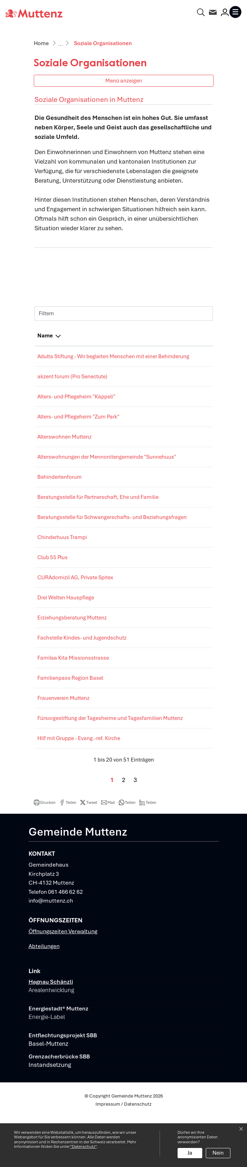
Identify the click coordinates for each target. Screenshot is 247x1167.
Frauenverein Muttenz (63, 740)
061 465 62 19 (171, 445)
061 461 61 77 (171, 514)
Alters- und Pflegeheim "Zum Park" (78, 425)
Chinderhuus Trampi (62, 571)
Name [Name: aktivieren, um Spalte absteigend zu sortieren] (45, 335)
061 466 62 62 (65, 942)
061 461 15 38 (171, 571)
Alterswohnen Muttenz (64, 445)
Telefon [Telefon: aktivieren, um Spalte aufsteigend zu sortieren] (163, 335)
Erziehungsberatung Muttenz (72, 660)
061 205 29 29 (171, 493)
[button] (45, 853)
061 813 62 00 (171, 356)
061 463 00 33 (171, 639)
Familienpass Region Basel (70, 720)
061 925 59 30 (171, 680)
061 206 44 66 (171, 385)
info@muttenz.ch (51, 951)
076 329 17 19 (171, 465)
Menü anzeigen (123, 80)
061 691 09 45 (171, 720)
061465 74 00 (171, 619)
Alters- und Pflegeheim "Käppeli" (76, 405)
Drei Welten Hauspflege (65, 639)
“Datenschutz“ (83, 1146)
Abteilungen (44, 997)
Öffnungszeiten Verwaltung (63, 982)
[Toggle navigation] (235, 12)
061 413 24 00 (171, 542)
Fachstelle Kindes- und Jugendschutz (81, 680)
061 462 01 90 (171, 740)
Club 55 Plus (52, 591)
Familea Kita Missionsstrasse (73, 700)
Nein (218, 1152)
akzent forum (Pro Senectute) (72, 385)
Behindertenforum (59, 493)
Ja (189, 1152)
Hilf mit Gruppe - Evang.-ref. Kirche (78, 789)
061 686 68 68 (171, 660)
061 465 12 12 (171, 405)
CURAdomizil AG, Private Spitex (75, 619)
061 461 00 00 (171, 425)
